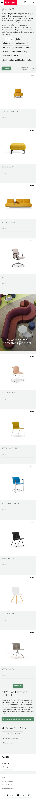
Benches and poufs (11, 56)
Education (6, 733)
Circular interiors (8, 743)
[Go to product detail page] (18, 96)
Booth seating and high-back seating (17, 60)
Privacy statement (7, 781)
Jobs (3, 777)
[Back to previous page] (3, 39)
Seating (10, 39)
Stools (5, 51)
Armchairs (7, 47)
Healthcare (17, 733)
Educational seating (19, 51)
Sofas (18, 39)
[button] (18, 91)
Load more (18, 686)
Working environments (10, 738)
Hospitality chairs (22, 47)
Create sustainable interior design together (17, 719)
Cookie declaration (8, 789)
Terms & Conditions (8, 785)
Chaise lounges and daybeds (14, 43)
